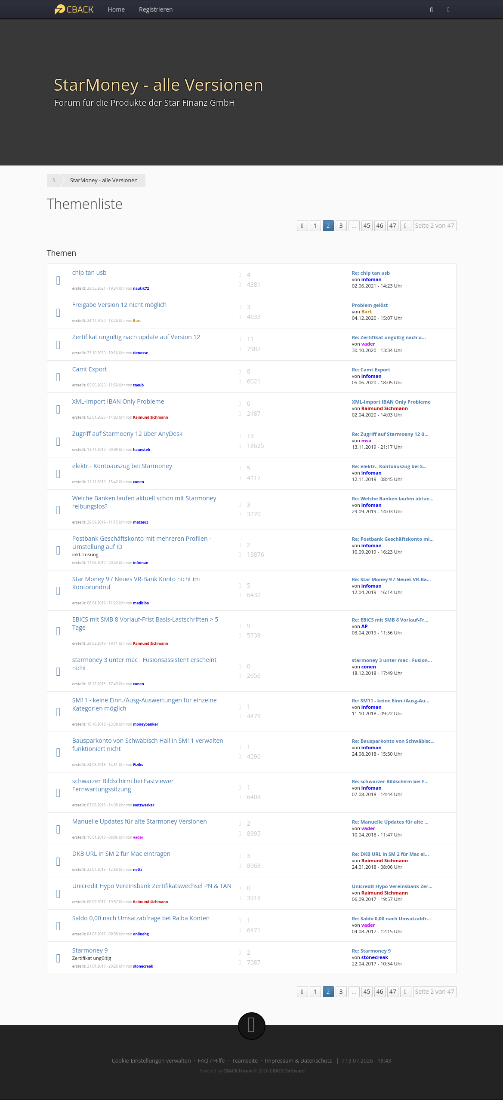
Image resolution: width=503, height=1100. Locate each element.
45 (367, 225)
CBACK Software (287, 1071)
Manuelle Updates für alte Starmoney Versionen (139, 821)
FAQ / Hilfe (211, 1060)
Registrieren (156, 9)
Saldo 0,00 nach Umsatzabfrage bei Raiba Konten (141, 918)
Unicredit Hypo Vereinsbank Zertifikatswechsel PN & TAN (151, 886)
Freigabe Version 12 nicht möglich (119, 304)
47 (392, 225)
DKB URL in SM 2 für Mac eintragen (121, 853)
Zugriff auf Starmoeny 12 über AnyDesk (127, 433)
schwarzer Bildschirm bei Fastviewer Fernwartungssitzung (123, 785)
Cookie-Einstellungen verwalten (151, 1060)
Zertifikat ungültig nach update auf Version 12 (136, 337)
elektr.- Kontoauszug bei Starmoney (122, 466)
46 (379, 225)
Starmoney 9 (90, 950)
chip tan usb (89, 272)
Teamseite (245, 1060)
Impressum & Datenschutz (298, 1060)
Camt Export (89, 369)
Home (116, 9)
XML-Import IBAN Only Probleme (118, 401)
